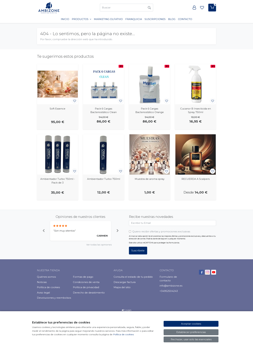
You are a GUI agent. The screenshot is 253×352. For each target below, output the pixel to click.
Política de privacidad (86, 287)
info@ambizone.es (171, 285)
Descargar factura (125, 282)
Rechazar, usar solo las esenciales (191, 339)
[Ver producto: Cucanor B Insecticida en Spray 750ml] (195, 84)
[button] (43, 231)
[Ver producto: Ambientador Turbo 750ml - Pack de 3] (57, 154)
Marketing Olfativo (108, 19)
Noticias (42, 282)
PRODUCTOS (81, 19)
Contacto (185, 19)
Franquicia (133, 19)
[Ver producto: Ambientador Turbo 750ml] (103, 154)
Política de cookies (48, 287)
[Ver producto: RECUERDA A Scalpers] (195, 154)
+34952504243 (169, 291)
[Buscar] (123, 7)
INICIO (65, 19)
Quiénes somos (46, 276)
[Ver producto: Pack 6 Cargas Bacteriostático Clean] (103, 84)
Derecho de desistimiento (89, 292)
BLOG (171, 19)
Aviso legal (43, 292)
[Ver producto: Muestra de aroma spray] (149, 154)
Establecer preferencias (191, 332)
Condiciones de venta (86, 282)
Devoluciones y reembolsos (54, 297)
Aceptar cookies (191, 323)
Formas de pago (83, 276)
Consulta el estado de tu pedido (133, 276)
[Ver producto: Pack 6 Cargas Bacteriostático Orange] (149, 84)
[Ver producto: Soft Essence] (57, 84)
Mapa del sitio (122, 287)
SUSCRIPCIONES (155, 19)
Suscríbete (138, 250)
